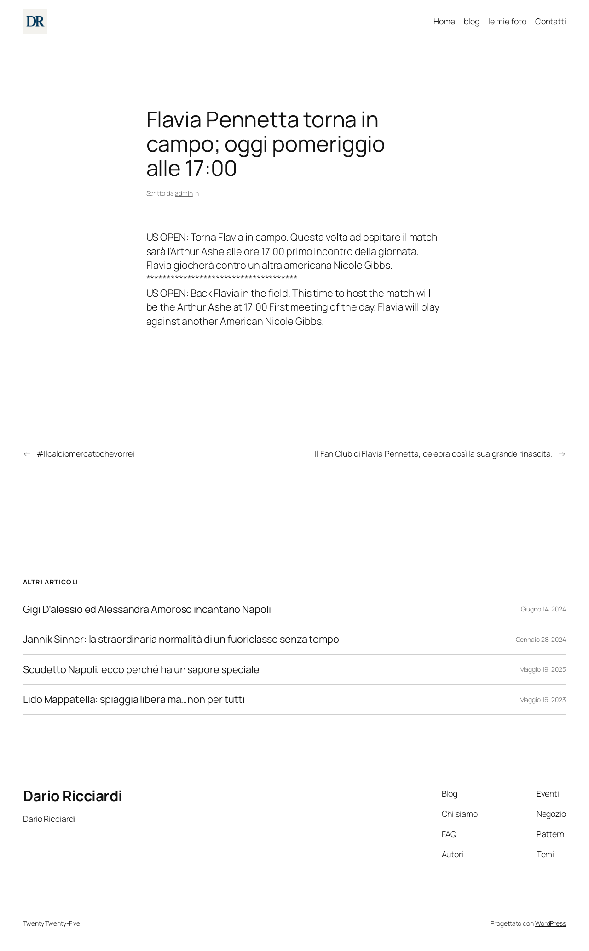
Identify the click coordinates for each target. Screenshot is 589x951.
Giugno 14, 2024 (543, 609)
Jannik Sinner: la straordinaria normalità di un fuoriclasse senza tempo (181, 639)
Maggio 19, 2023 (543, 669)
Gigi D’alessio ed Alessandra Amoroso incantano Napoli (147, 609)
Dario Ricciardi (72, 796)
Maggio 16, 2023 (543, 699)
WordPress (550, 923)
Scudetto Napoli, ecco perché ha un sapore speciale (141, 669)
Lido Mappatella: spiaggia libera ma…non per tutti (134, 699)
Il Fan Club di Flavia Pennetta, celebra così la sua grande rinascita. (434, 453)
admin (184, 193)
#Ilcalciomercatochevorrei (85, 453)
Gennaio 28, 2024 (541, 639)
